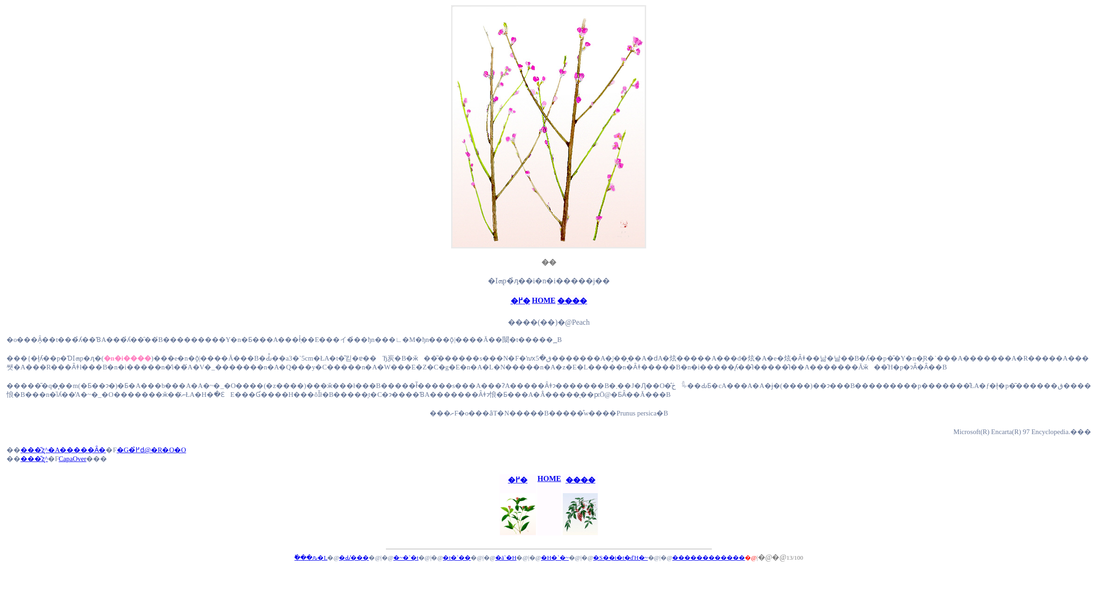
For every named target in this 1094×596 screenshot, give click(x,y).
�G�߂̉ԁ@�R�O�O (151, 450)
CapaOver (72, 458)
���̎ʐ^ (34, 458)
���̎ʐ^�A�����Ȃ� (63, 450)
